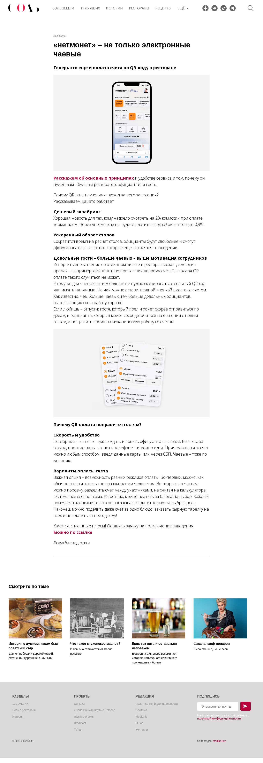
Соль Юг (79, 708)
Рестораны (139, 8)
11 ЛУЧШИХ (90, 8)
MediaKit (141, 721)
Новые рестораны (24, 714)
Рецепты (163, 8)
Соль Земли (63, 8)
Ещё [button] (182, 8)
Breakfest (80, 727)
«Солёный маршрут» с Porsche (94, 714)
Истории (114, 8)
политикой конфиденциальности (219, 723)
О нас (139, 727)
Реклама (141, 714)
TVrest (78, 734)
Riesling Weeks (84, 721)
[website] (205, 8)
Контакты (142, 734)
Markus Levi (219, 745)
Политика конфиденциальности (157, 708)
